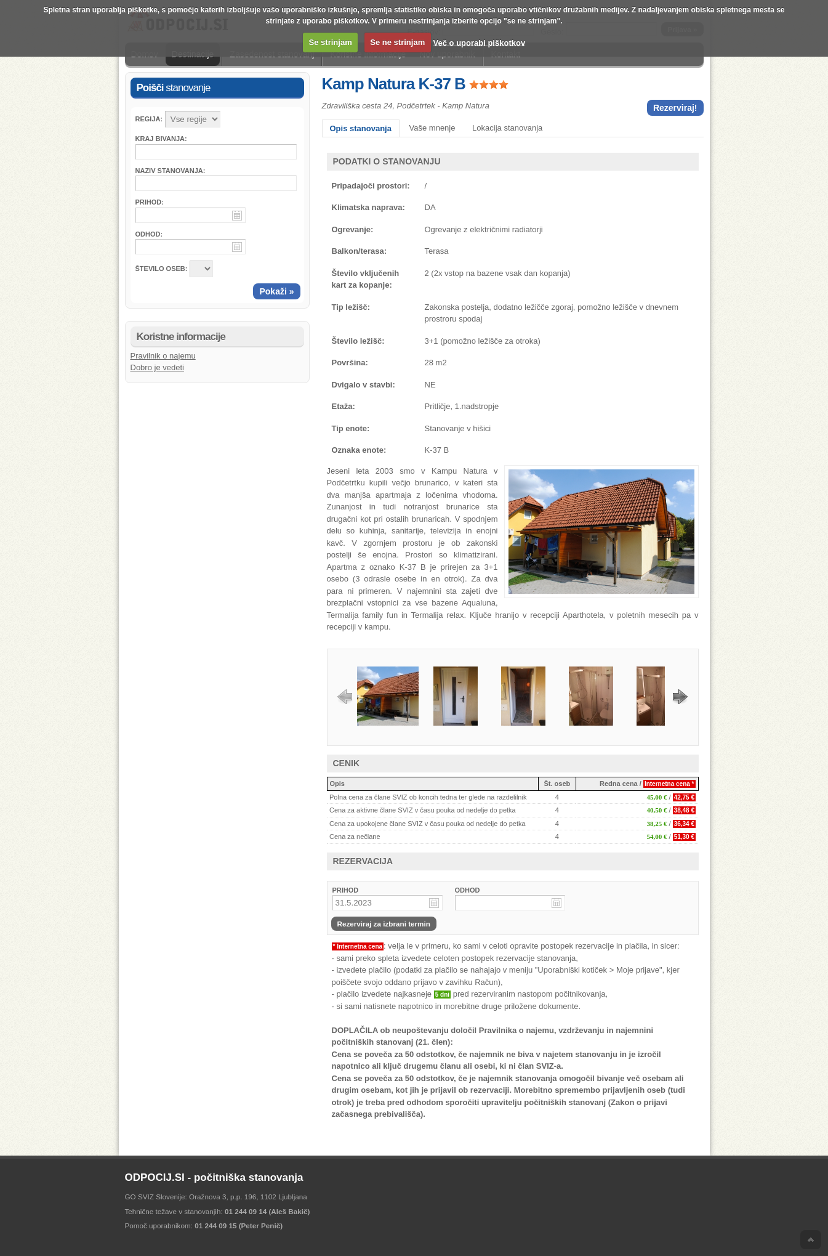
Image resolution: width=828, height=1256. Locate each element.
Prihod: (149, 202)
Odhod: (149, 234)
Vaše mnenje (432, 127)
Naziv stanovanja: (170, 170)
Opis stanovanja (361, 128)
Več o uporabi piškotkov (479, 42)
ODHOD (467, 890)
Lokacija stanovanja (507, 127)
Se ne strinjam (397, 42)
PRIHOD (345, 890)
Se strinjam (330, 42)
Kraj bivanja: (161, 138)
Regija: (149, 119)
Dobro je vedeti (157, 367)
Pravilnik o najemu (163, 355)
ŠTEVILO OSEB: (161, 268)
